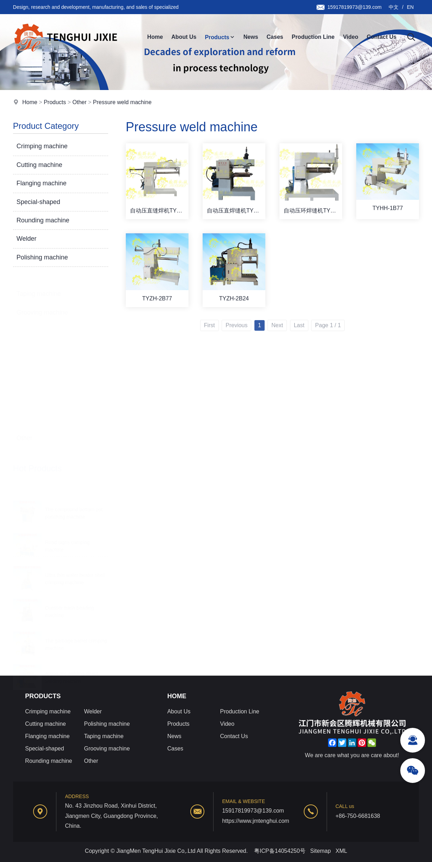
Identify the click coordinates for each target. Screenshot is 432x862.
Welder (27, 239)
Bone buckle (37, 434)
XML (341, 851)
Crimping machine (42, 146)
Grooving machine (42, 303)
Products (220, 37)
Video (350, 37)
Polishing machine (42, 257)
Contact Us (381, 37)
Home (155, 37)
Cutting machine (39, 164)
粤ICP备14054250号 (280, 851)
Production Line (313, 37)
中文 (394, 7)
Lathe (28, 422)
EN (410, 7)
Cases (275, 37)
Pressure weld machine (122, 103)
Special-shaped (38, 201)
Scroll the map (39, 478)
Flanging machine (42, 183)
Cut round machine (45, 410)
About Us (183, 37)
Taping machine (39, 285)
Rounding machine (43, 220)
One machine (38, 447)
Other (80, 103)
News (250, 37)
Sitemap (320, 851)
